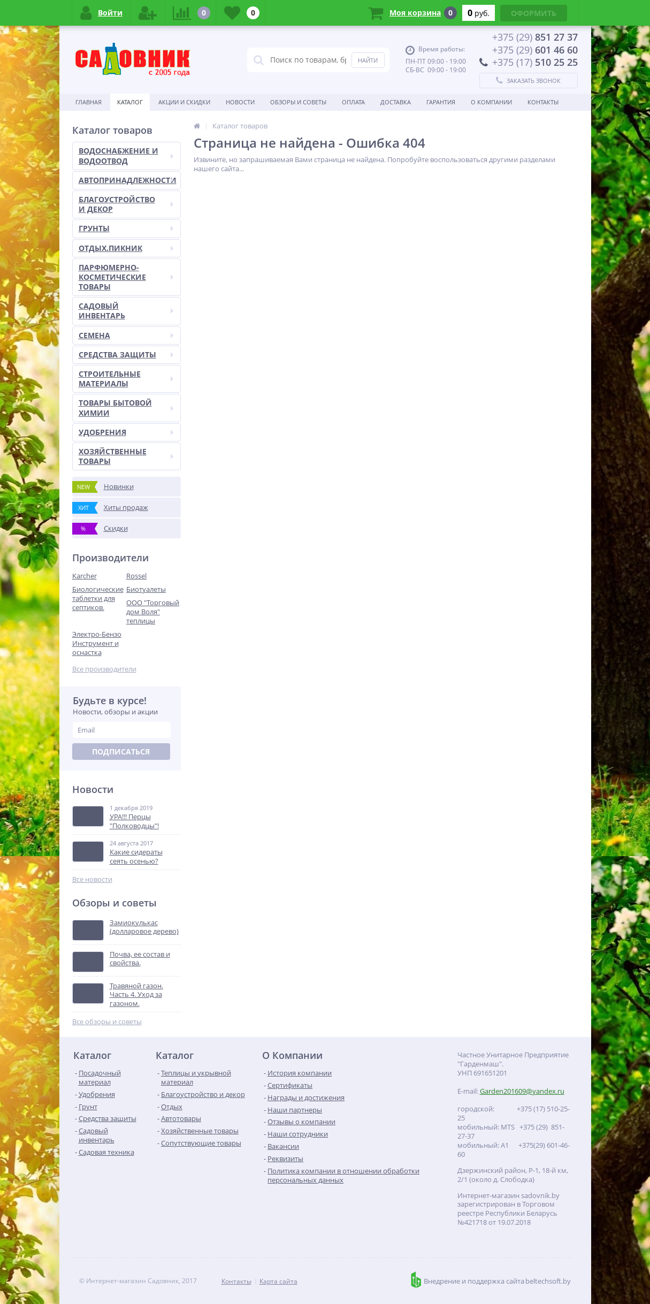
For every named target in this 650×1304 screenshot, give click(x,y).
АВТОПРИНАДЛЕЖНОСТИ (128, 180)
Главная (88, 102)
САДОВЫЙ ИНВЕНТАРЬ (126, 311)
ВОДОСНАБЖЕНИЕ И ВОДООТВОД (126, 155)
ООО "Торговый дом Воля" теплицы (152, 612)
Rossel (136, 576)
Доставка (395, 102)
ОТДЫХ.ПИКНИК (126, 248)
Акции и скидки (184, 102)
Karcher (84, 576)
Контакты (543, 102)
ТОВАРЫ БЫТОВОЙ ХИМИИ (126, 407)
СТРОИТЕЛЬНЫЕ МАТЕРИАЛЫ (126, 378)
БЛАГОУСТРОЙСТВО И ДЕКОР (126, 204)
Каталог (130, 102)
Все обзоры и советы (107, 1021)
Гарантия (440, 102)
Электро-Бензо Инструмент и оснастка (96, 643)
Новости (240, 102)
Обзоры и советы (298, 102)
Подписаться (121, 751)
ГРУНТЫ (126, 228)
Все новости (92, 879)
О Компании (491, 102)
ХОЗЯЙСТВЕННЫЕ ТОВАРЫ (126, 456)
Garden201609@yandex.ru (522, 1091)
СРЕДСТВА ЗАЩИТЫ (126, 354)
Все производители (104, 669)
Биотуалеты (146, 589)
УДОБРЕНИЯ (126, 432)
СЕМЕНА (126, 335)
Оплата (353, 102)
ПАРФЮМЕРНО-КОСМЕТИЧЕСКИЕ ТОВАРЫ (126, 277)
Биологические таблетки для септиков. (98, 598)
